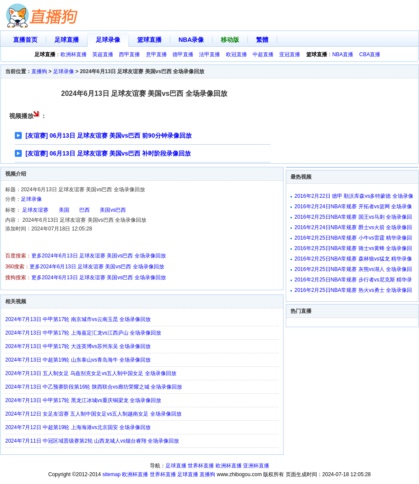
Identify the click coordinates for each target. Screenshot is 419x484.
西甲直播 (129, 54)
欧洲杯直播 (74, 54)
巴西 (84, 210)
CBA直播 (370, 54)
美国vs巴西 (113, 210)
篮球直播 (149, 39)
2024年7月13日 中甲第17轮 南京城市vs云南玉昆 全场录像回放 (78, 319)
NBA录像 (191, 39)
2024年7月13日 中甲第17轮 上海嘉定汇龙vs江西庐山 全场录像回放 (83, 333)
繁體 (262, 39)
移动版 (230, 39)
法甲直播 (209, 54)
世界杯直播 (201, 466)
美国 (64, 210)
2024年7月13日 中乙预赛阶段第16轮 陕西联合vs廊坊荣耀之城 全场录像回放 (93, 387)
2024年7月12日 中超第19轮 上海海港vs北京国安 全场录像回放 (78, 427)
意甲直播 (156, 54)
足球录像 (108, 39)
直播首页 (25, 39)
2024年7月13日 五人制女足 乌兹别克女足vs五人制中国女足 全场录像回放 (90, 373)
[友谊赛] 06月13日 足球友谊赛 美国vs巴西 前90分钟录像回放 (109, 135)
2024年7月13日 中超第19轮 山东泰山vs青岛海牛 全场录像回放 (78, 360)
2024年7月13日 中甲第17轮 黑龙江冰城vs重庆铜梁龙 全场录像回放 (83, 400)
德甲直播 (182, 54)
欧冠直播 (236, 54)
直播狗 (39, 71)
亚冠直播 (289, 54)
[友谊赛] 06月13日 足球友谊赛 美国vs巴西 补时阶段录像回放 (108, 153)
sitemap (111, 474)
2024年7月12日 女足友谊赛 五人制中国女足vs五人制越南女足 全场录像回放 (93, 414)
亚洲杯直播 (256, 466)
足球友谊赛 (35, 210)
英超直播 (102, 54)
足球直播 (66, 39)
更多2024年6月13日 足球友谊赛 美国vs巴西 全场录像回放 (98, 256)
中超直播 (263, 54)
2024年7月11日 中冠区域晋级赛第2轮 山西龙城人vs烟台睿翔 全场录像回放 (92, 441)
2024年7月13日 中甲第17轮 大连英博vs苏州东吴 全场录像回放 (78, 346)
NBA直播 (343, 54)
